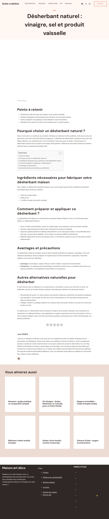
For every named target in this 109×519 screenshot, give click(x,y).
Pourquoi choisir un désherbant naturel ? (33, 158)
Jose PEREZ (22, 334)
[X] (85, 3)
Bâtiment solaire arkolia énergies (19, 441)
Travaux (68, 4)
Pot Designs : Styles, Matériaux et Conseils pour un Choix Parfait (53, 403)
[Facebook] (82, 3)
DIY (61, 4)
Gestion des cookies (50, 492)
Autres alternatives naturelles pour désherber (34, 168)
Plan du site (47, 495)
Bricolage (53, 4)
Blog (54, 10)
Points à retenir (24, 156)
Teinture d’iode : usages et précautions (87, 441)
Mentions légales (49, 483)
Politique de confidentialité (52, 478)
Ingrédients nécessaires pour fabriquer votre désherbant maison (41, 161)
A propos (46, 487)
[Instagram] (89, 3)
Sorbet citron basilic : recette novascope (52, 441)
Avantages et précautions (28, 166)
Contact (100, 4)
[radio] (47, 325)
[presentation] (20, 387)
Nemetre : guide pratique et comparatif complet (19, 402)
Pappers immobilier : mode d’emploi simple (87, 402)
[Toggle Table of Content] (59, 153)
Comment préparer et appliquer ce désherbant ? (35, 163)
